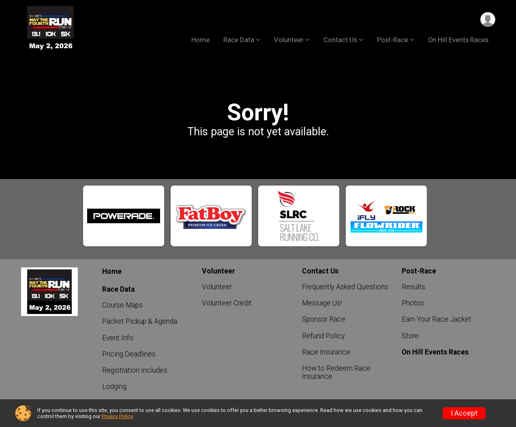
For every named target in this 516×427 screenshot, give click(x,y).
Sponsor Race (323, 319)
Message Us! (322, 303)
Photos (413, 303)
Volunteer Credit (227, 303)
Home (200, 40)
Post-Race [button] (392, 40)
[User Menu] (487, 19)
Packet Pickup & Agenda (139, 321)
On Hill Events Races (458, 40)
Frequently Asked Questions (345, 287)
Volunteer (217, 287)
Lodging (114, 386)
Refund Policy (323, 336)
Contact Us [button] (340, 40)
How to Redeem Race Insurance (336, 372)
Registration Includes (134, 370)
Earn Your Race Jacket (436, 319)
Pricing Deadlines (129, 354)
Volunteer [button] (289, 40)
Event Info (117, 338)
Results (413, 287)
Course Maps (122, 305)
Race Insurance (326, 352)
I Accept (464, 413)
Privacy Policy (117, 416)
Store (410, 336)
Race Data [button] (238, 40)
